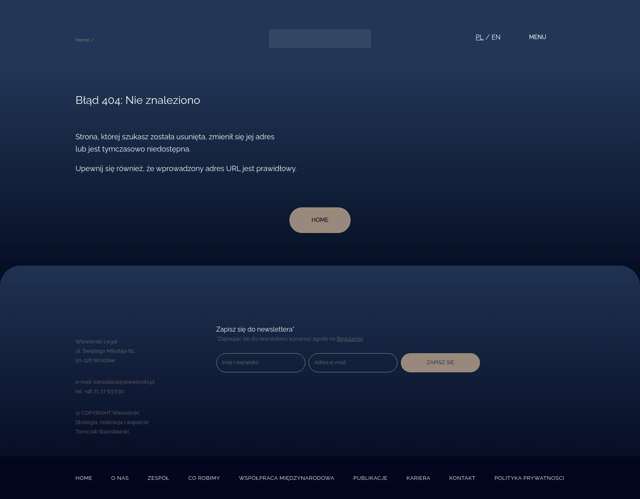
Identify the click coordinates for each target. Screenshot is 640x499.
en (495, 37)
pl (478, 37)
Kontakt (463, 478)
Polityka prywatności (529, 478)
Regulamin (349, 339)
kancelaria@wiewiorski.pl (123, 382)
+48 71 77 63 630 (104, 391)
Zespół (159, 478)
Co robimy (204, 478)
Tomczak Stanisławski (102, 432)
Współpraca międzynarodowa (287, 478)
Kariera (419, 478)
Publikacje (370, 478)
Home (84, 478)
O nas (120, 478)
